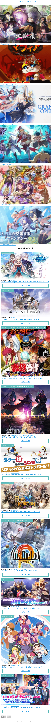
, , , (23, 327)
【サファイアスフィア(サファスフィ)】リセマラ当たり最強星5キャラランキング (25, 282)
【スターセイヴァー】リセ (8, 124)
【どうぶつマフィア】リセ (8, 84)
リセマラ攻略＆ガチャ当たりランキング (26, 1)
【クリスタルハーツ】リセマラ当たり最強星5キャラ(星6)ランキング (21, 608)
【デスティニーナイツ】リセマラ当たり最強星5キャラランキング (20, 319)
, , (17, 386)
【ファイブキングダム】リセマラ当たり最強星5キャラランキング (20, 512)
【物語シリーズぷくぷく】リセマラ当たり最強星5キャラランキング (21, 667)
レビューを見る (25, 285)
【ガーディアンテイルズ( (7, 164)
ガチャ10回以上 (7, 327)
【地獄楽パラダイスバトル (8, 44)
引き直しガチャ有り (39, 327)
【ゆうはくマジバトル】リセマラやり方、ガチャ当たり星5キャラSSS (22, 378)
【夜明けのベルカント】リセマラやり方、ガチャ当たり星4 (18, 437)
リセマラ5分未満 (18, 520)
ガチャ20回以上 (7, 386)
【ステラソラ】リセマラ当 (8, 245)
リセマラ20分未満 (18, 386)
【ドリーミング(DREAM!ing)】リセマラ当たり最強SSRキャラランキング (23, 707)
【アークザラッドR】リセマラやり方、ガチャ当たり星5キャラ (20, 571)
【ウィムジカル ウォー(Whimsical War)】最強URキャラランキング (21, 474)
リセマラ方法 (28, 327)
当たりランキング (7, 253)
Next (8, 716)
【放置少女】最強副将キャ (8, 204)
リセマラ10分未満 (18, 327)
